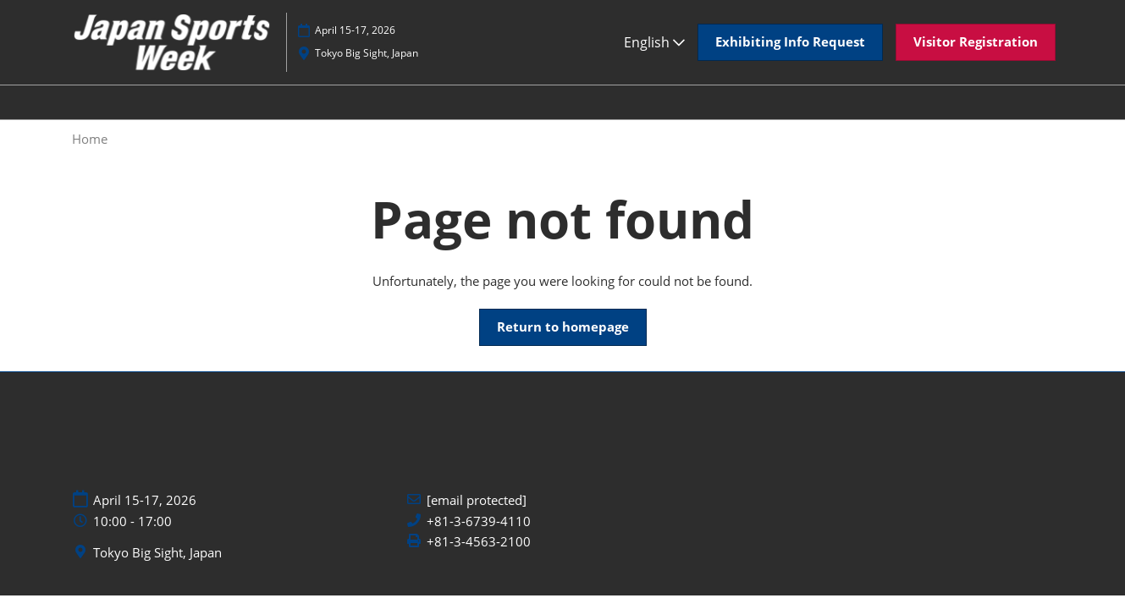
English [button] (654, 42)
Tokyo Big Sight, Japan (366, 53)
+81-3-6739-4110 (479, 521)
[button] (790, 42)
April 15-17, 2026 (355, 30)
